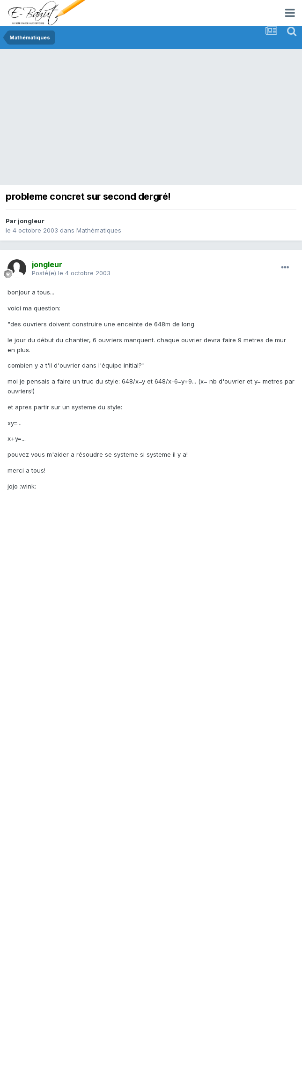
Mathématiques (98, 230)
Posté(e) (71, 273)
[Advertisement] (153, 119)
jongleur (31, 221)
